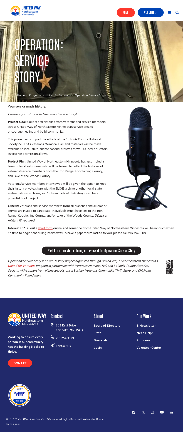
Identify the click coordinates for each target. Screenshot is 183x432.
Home (21, 95)
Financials (100, 340)
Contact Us (63, 346)
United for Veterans (58, 95)
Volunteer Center (149, 347)
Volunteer (150, 12)
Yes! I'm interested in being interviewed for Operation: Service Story (91, 250)
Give (125, 12)
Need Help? (145, 332)
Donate (20, 363)
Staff (97, 332)
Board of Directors (107, 325)
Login (98, 347)
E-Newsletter (146, 325)
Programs (35, 95)
